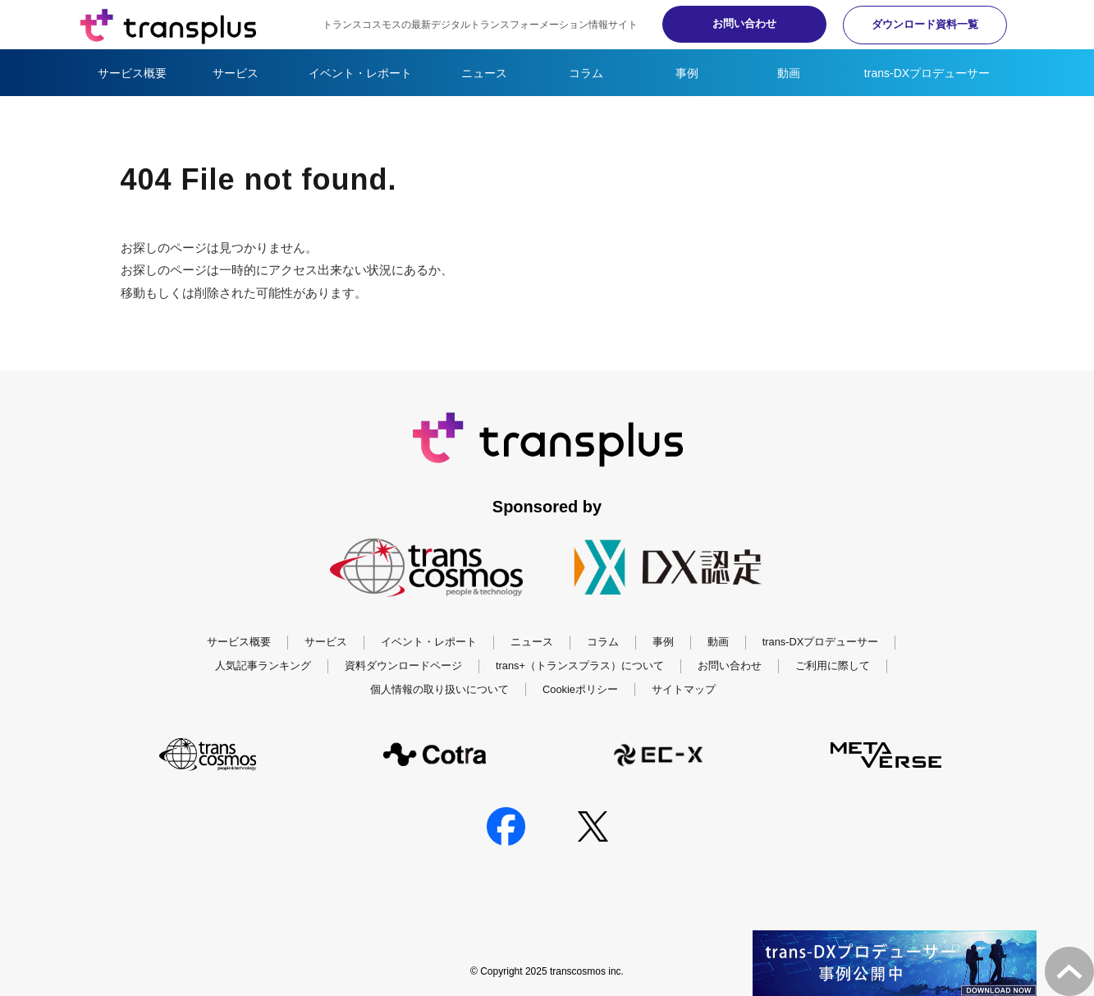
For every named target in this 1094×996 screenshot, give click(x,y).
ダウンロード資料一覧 (925, 24)
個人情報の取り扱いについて (439, 689)
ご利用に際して (832, 665)
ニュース (484, 73)
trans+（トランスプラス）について (580, 665)
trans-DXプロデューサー (927, 73)
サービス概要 (132, 73)
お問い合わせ (744, 23)
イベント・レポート (360, 73)
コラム (586, 73)
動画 (788, 73)
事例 (686, 73)
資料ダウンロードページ (403, 665)
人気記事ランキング (263, 665)
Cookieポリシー (580, 689)
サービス (236, 73)
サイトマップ (684, 689)
